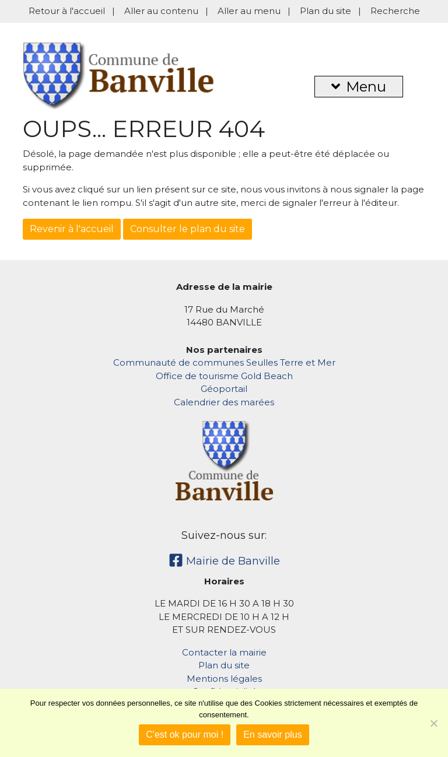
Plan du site (325, 10)
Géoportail (224, 388)
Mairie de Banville (224, 561)
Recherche (395, 10)
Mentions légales (224, 678)
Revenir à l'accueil (72, 228)
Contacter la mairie (224, 652)
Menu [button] (358, 86)
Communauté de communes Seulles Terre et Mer (224, 362)
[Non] (433, 723)
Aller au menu (249, 10)
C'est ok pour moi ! (184, 735)
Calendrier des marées (224, 402)
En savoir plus (272, 735)
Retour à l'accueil (67, 10)
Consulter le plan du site (187, 228)
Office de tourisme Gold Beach (224, 375)
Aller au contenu (161, 10)
